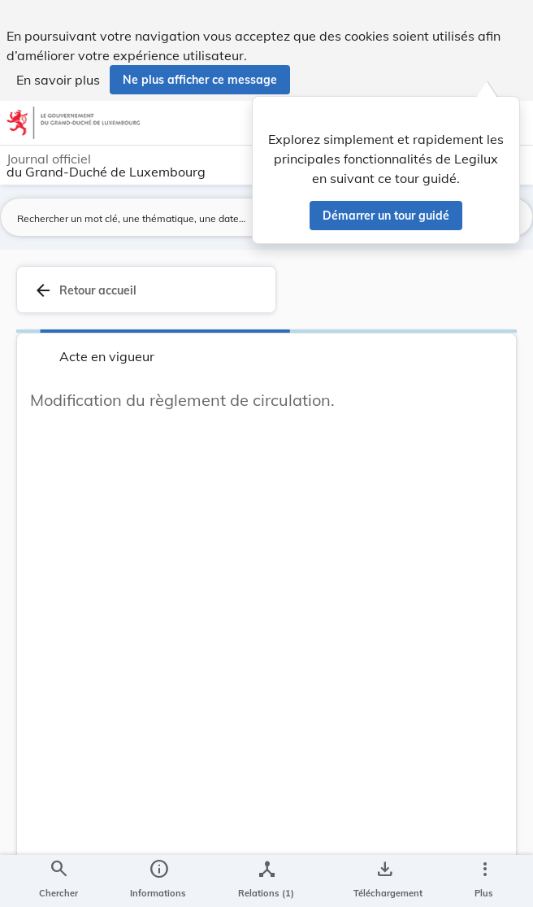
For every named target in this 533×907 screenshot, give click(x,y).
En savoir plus (58, 80)
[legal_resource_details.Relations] (266, 881)
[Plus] (484, 881)
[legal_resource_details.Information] (158, 881)
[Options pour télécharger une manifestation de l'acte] (384, 881)
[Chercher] (58, 881)
